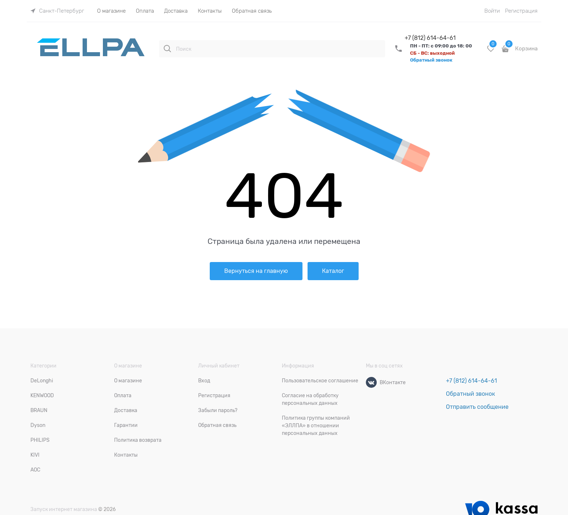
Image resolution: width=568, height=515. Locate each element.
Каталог (333, 271)
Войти (492, 11)
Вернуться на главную (256, 271)
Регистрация (521, 11)
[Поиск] (167, 48)
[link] (57, 11)
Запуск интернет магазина (63, 509)
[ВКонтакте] (371, 382)
